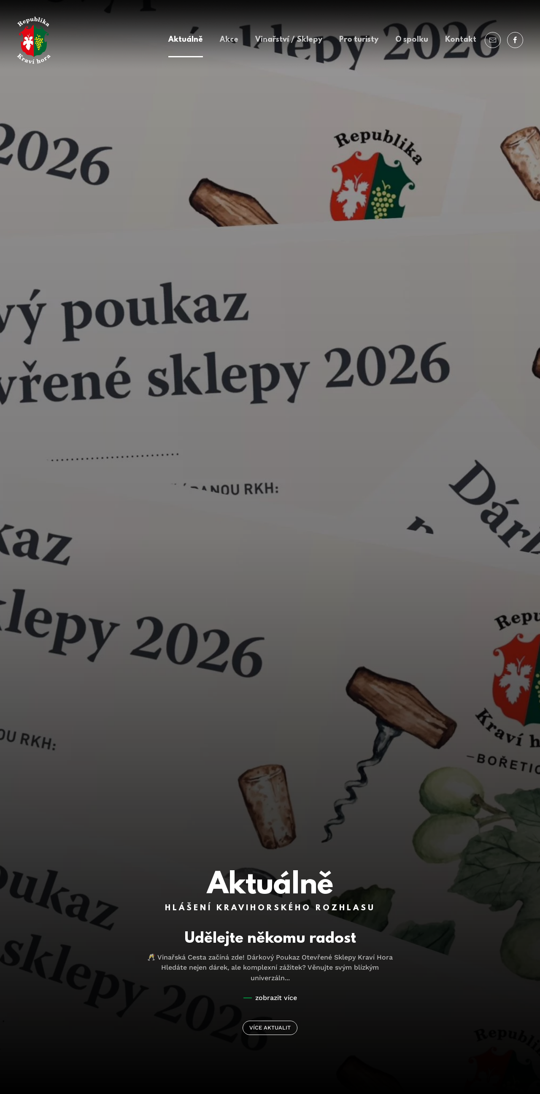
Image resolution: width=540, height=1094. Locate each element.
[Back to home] (34, 40)
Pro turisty (358, 40)
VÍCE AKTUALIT (270, 1027)
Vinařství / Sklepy (288, 40)
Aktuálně (185, 40)
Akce (229, 40)
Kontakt (460, 40)
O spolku (411, 40)
